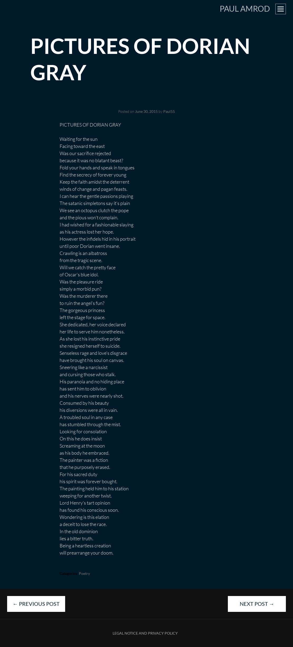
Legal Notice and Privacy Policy (145, 633)
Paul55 (169, 111)
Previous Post (36, 604)
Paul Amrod (245, 8)
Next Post (257, 604)
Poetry (84, 573)
